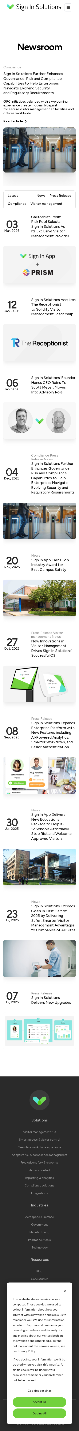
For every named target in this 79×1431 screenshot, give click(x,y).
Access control (39, 1170)
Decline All (40, 1413)
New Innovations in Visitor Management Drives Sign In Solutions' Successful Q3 (51, 648)
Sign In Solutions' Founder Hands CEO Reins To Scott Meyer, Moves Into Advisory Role (53, 385)
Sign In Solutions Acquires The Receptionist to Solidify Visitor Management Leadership (53, 307)
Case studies (39, 1279)
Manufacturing (39, 1232)
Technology (40, 1247)
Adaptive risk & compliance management (39, 1155)
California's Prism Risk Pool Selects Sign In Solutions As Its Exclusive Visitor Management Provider (50, 226)
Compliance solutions (39, 1185)
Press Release (60, 196)
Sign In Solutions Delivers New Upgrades (51, 1000)
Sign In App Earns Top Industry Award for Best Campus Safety (50, 565)
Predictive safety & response (39, 1162)
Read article (15, 121)
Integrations (39, 1193)
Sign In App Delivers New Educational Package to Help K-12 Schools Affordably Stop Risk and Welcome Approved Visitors (51, 826)
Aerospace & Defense (39, 1217)
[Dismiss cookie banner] (64, 1291)
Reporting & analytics (39, 1178)
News (41, 196)
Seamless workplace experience (39, 1147)
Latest (13, 196)
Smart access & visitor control (39, 1139)
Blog (39, 1271)
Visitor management (46, 204)
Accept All (39, 1402)
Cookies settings (40, 1390)
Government (39, 1224)
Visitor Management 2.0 (39, 1132)
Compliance (12, 67)
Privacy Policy (26, 1351)
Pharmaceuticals (39, 1240)
